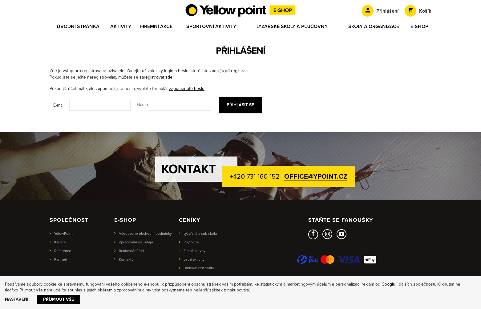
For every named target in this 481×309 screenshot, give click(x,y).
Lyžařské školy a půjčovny (292, 26)
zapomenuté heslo (186, 88)
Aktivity (120, 26)
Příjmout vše (58, 299)
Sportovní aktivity (211, 26)
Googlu (388, 284)
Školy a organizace (373, 26)
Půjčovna (191, 242)
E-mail (58, 105)
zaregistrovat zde (155, 77)
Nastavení (16, 299)
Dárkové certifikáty (199, 268)
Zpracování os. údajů (136, 242)
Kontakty (126, 259)
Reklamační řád (131, 251)
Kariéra (60, 242)
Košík (418, 11)
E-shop (419, 26)
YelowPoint (63, 233)
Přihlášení (380, 11)
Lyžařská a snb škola (200, 233)
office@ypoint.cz (315, 177)
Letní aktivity (194, 259)
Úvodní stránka (78, 26)
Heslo (142, 104)
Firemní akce (156, 26)
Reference (62, 251)
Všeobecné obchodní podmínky (145, 233)
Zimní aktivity (194, 251)
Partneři (60, 259)
